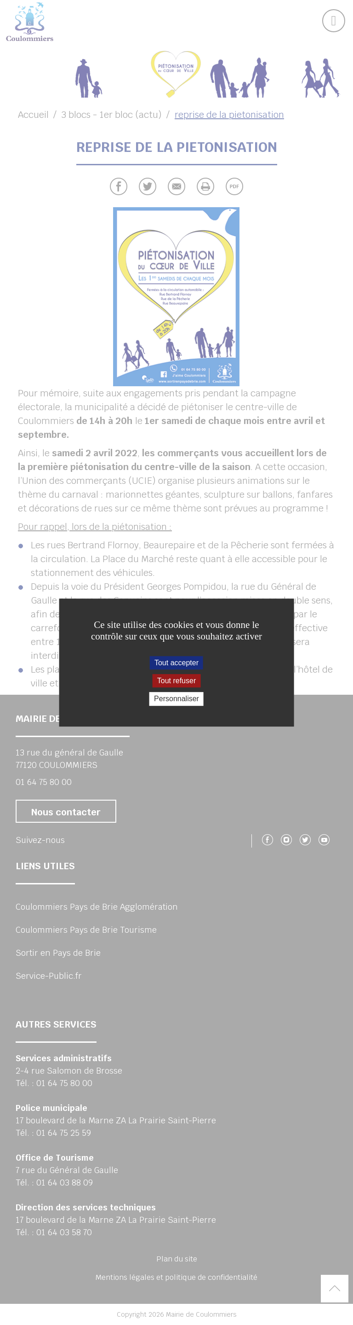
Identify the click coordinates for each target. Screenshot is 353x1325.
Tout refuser (176, 681)
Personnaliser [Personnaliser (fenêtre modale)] (176, 699)
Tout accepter (176, 663)
